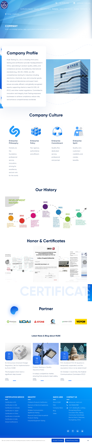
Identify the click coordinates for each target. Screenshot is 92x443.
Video (55, 415)
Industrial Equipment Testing (36, 422)
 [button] (7, 262)
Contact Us (84, 9)
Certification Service (26, 9)
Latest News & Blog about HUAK (46, 336)
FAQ (54, 406)
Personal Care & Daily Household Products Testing (38, 418)
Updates (76, 9)
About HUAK (57, 403)
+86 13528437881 (62, 3)
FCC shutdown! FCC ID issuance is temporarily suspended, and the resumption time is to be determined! (73, 366)
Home (9, 14)
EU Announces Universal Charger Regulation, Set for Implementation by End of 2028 (17, 366)
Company (55, 9)
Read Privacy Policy (72, 440)
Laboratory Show (45, 9)
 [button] (85, 262)
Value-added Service (66, 9)
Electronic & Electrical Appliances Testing (38, 407)
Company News (58, 409)
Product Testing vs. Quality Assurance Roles (42, 370)
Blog (54, 412)
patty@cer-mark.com (81, 3)
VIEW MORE (18, 380)
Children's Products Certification (37, 403)
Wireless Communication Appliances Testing (35, 413)
